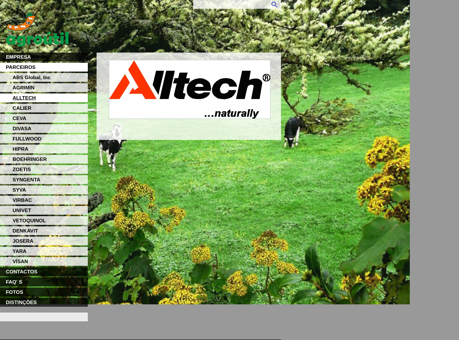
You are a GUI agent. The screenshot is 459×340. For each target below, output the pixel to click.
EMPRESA (18, 57)
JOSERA (23, 241)
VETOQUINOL (29, 220)
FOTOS (14, 292)
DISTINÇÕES (21, 302)
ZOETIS (22, 169)
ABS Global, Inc (32, 77)
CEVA (19, 118)
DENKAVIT (25, 231)
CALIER (22, 108)
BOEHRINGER (30, 159)
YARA (19, 251)
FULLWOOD (27, 139)
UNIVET (22, 210)
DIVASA (22, 128)
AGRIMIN (24, 88)
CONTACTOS (21, 272)
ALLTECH (24, 98)
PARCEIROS (20, 67)
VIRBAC (22, 200)
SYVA (19, 190)
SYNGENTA (26, 180)
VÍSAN (20, 261)
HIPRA (20, 149)
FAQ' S (14, 282)
